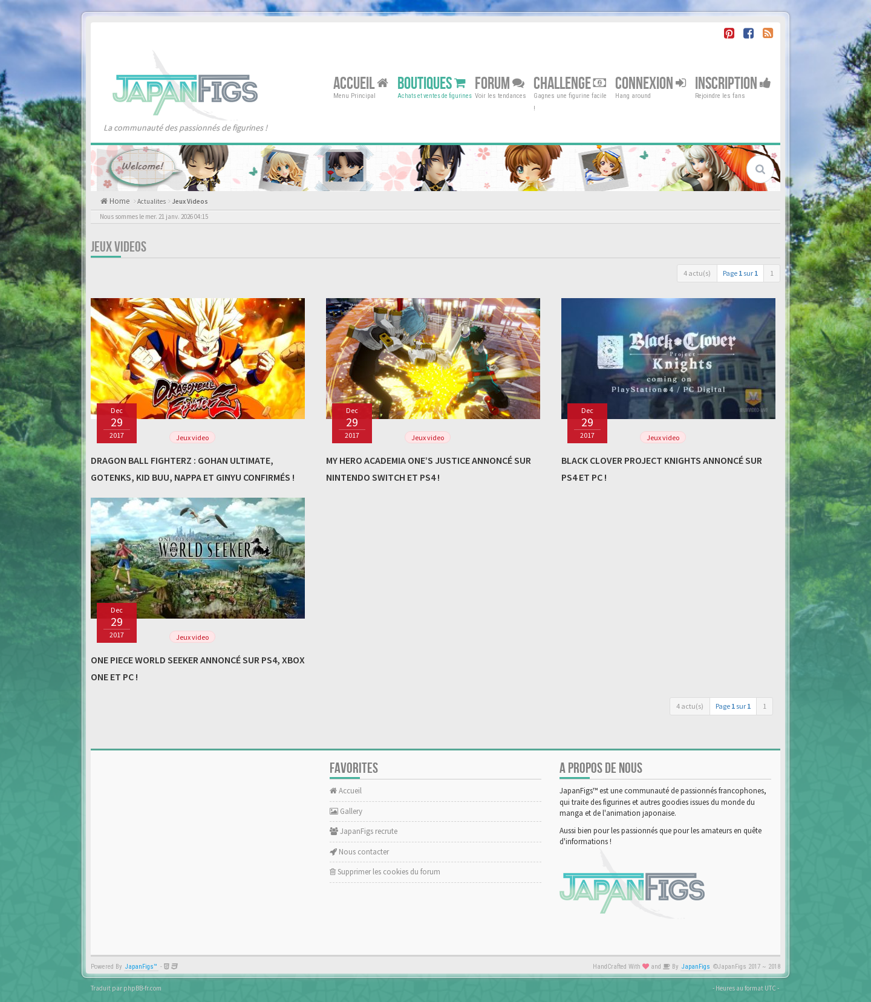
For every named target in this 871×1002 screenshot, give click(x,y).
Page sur (740, 273)
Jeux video (192, 437)
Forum (499, 83)
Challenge (569, 83)
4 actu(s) (697, 273)
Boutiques (431, 83)
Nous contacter (359, 852)
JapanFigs (696, 967)
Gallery (346, 811)
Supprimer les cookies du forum (385, 872)
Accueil (360, 83)
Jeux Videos (190, 201)
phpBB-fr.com (142, 988)
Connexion (650, 83)
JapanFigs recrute (363, 831)
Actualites (151, 201)
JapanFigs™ (141, 967)
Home (118, 201)
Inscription (733, 83)
